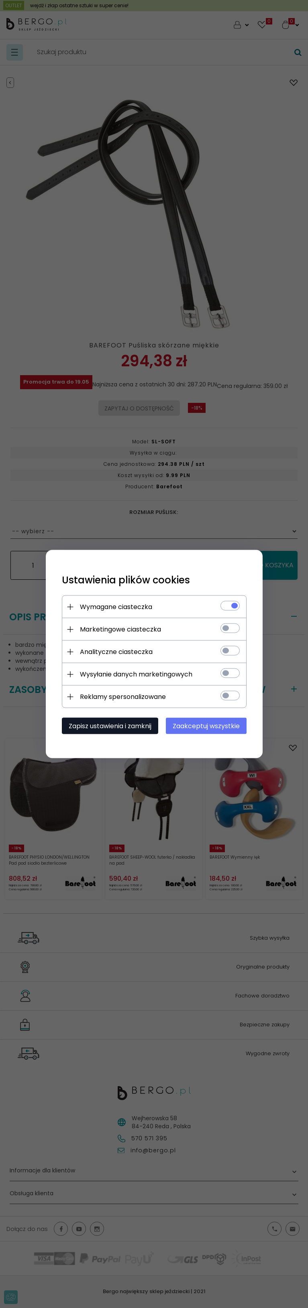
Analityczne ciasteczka (116, 651)
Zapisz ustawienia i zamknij (110, 726)
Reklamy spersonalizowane (123, 696)
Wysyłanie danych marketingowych (136, 674)
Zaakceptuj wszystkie (206, 726)
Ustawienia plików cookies (126, 580)
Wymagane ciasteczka (116, 606)
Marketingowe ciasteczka (120, 629)
